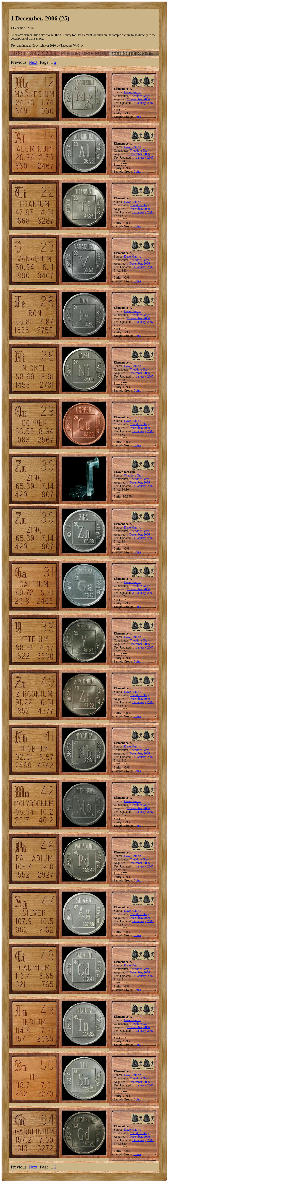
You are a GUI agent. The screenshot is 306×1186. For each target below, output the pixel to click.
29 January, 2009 (143, 592)
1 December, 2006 (138, 99)
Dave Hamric (132, 92)
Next (33, 62)
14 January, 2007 (143, 102)
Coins (137, 116)
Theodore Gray (139, 95)
